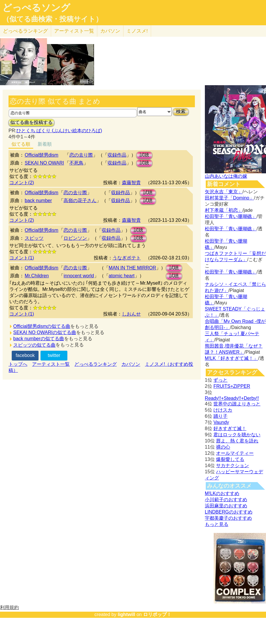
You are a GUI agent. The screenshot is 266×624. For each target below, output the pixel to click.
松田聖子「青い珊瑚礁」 (231, 216)
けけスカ (222, 409)
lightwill (126, 614)
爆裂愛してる (230, 459)
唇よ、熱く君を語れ (237, 440)
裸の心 (223, 446)
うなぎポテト (127, 257)
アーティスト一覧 (51, 364)
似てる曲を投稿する (31, 122)
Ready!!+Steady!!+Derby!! (232, 398)
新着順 (45, 144)
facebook (25, 355)
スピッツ (34, 238)
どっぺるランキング (95, 364)
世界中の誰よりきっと (236, 403)
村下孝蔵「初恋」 (223, 210)
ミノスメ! (137, 31)
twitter (54, 355)
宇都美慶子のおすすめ (228, 518)
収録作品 (117, 154)
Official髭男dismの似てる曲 (41, 326)
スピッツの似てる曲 (34, 345)
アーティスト (74, 31)
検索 (180, 111)
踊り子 (220, 416)
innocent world (78, 275)
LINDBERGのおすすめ (228, 511)
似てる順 (20, 144)
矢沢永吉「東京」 (223, 191)
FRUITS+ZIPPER (231, 386)
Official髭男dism (41, 154)
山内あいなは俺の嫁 (226, 176)
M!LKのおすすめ (222, 493)
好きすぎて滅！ (229, 428)
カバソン (110, 31)
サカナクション (232, 465)
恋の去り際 (81, 154)
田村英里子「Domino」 (229, 197)
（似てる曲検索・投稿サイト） (52, 19)
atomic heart (122, 275)
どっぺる (25, 31)
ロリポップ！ (157, 614)
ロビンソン (75, 238)
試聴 (144, 154)
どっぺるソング (36, 7)
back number (38, 200)
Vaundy (221, 422)
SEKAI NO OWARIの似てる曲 (44, 332)
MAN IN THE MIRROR (132, 267)
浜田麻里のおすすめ (226, 505)
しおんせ (131, 313)
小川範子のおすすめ (226, 499)
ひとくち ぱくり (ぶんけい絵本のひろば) (59, 130)
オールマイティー (235, 453)
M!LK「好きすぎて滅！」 (231, 358)
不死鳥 (76, 162)
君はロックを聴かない (236, 434)
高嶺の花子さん (79, 200)
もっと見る (216, 524)
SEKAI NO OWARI (44, 162)
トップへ (18, 364)
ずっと (220, 380)
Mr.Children (37, 275)
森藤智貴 (131, 182)
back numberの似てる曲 (38, 338)
